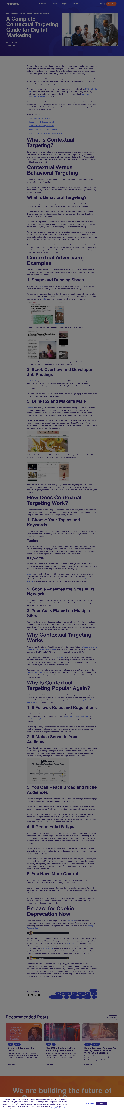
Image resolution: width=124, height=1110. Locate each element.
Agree (101, 1103)
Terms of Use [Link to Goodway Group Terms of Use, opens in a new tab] (62, 1108)
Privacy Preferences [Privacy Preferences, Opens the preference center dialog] (89, 1103)
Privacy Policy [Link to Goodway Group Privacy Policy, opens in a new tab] (55, 1108)
